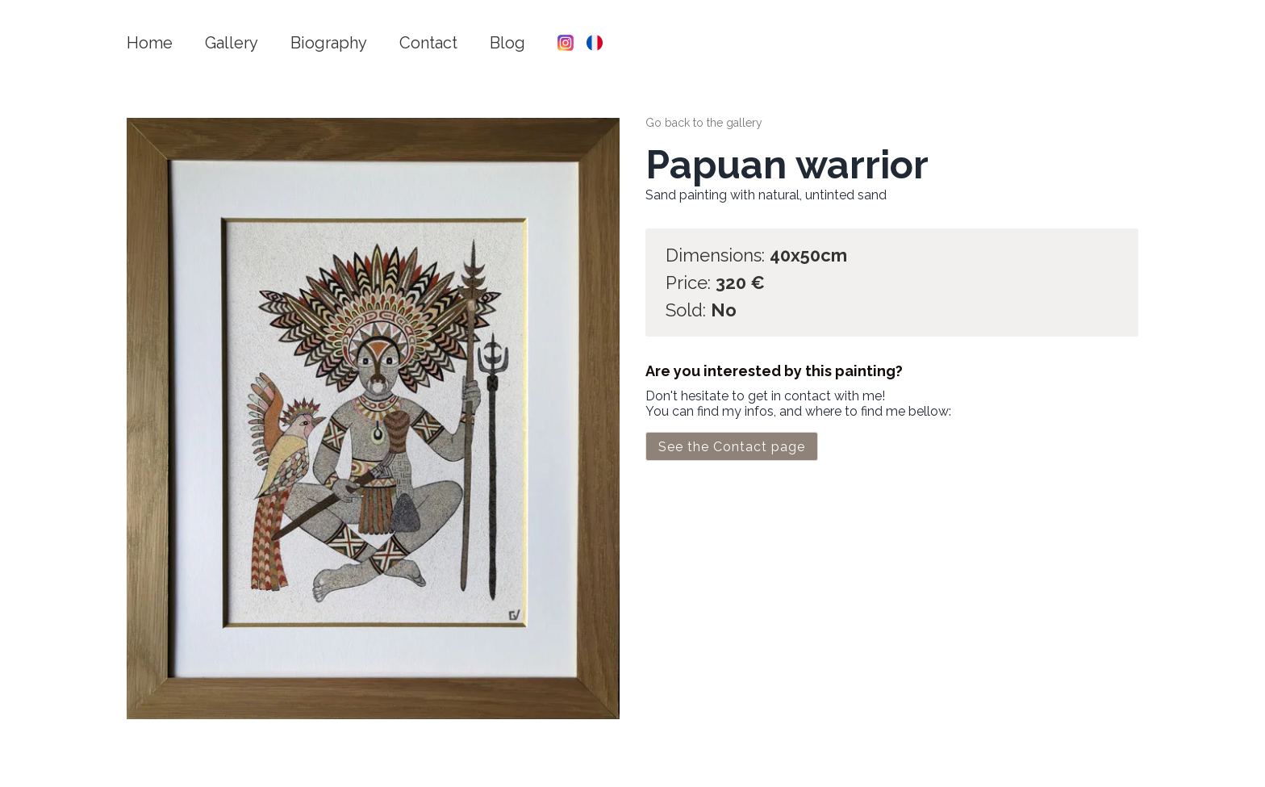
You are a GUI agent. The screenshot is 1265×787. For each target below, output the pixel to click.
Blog (507, 42)
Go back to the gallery (703, 122)
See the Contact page (731, 446)
